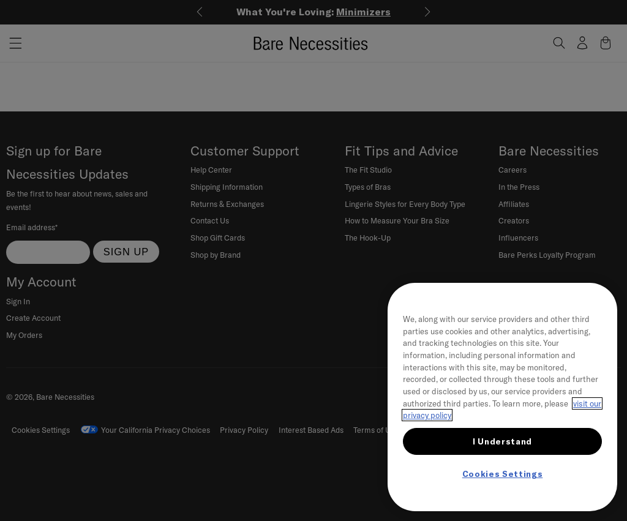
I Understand (502, 441)
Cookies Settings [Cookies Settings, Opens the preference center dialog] (502, 474)
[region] (502, 397)
